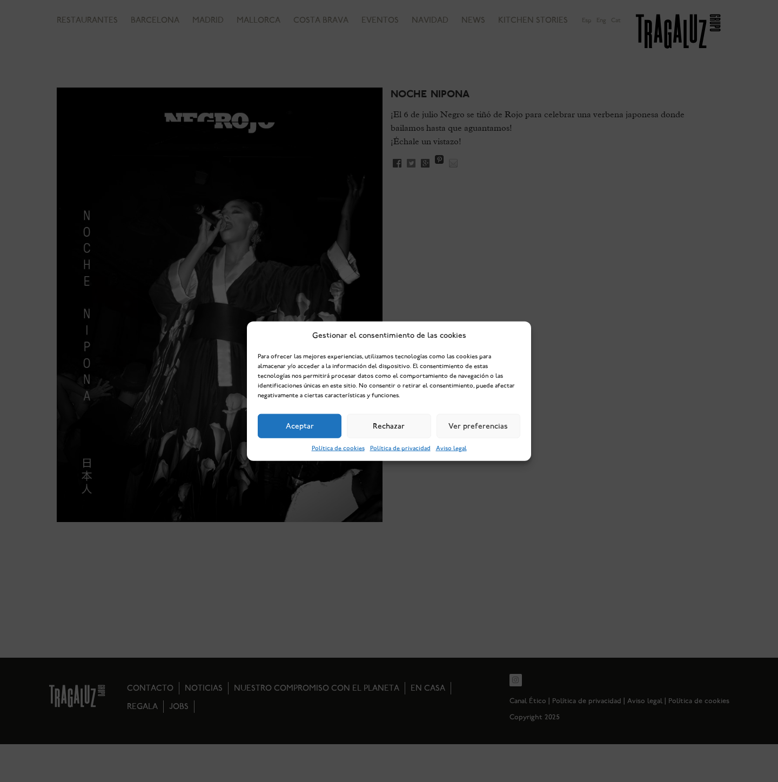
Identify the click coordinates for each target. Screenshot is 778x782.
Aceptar (300, 426)
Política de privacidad (400, 448)
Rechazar (389, 426)
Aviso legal (451, 448)
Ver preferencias (478, 426)
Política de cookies (338, 448)
